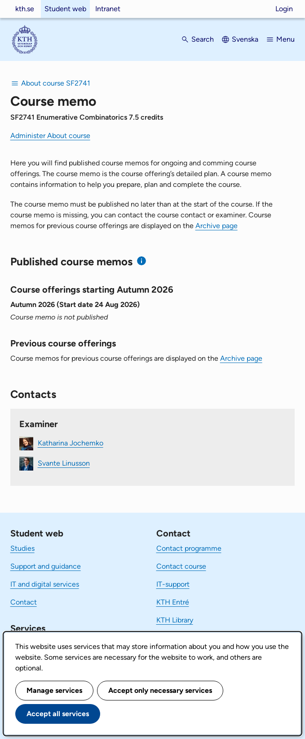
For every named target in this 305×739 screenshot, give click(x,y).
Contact (23, 602)
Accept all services (58, 713)
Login (284, 8)
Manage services (54, 690)
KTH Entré (172, 602)
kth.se (24, 8)
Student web (65, 8)
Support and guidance (45, 566)
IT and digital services (44, 584)
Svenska (245, 39)
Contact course (181, 566)
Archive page (216, 225)
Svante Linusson (64, 463)
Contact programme (188, 548)
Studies (22, 548)
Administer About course (50, 135)
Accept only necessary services (160, 690)
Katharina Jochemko (70, 443)
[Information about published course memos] (141, 261)
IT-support (173, 584)
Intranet (107, 8)
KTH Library (174, 620)
